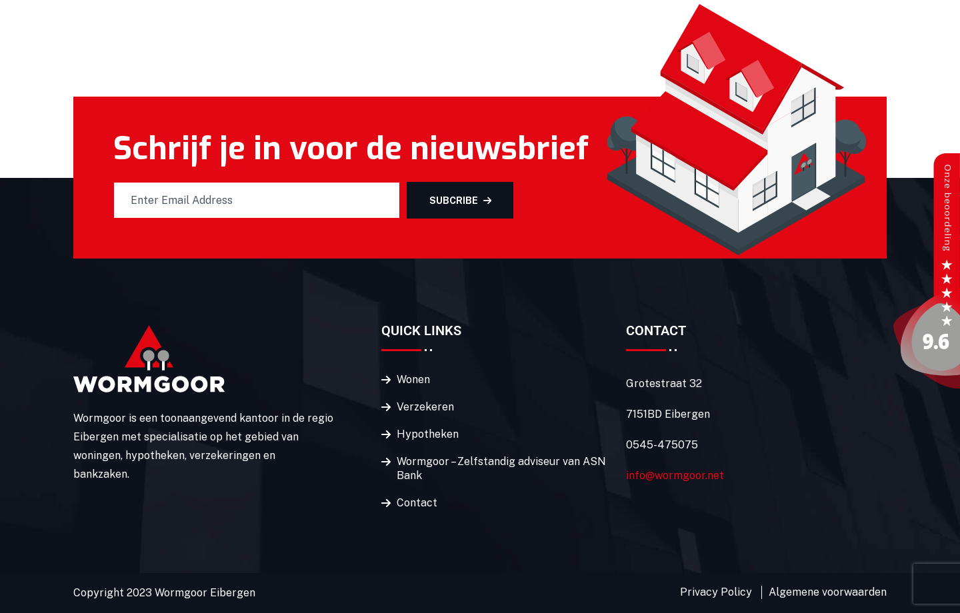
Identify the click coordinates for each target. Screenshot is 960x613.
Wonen (413, 379)
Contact (417, 502)
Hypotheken (428, 434)
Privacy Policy (716, 592)
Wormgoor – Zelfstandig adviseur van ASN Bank (501, 468)
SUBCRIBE (460, 200)
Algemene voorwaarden (828, 592)
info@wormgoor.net (675, 475)
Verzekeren (425, 406)
